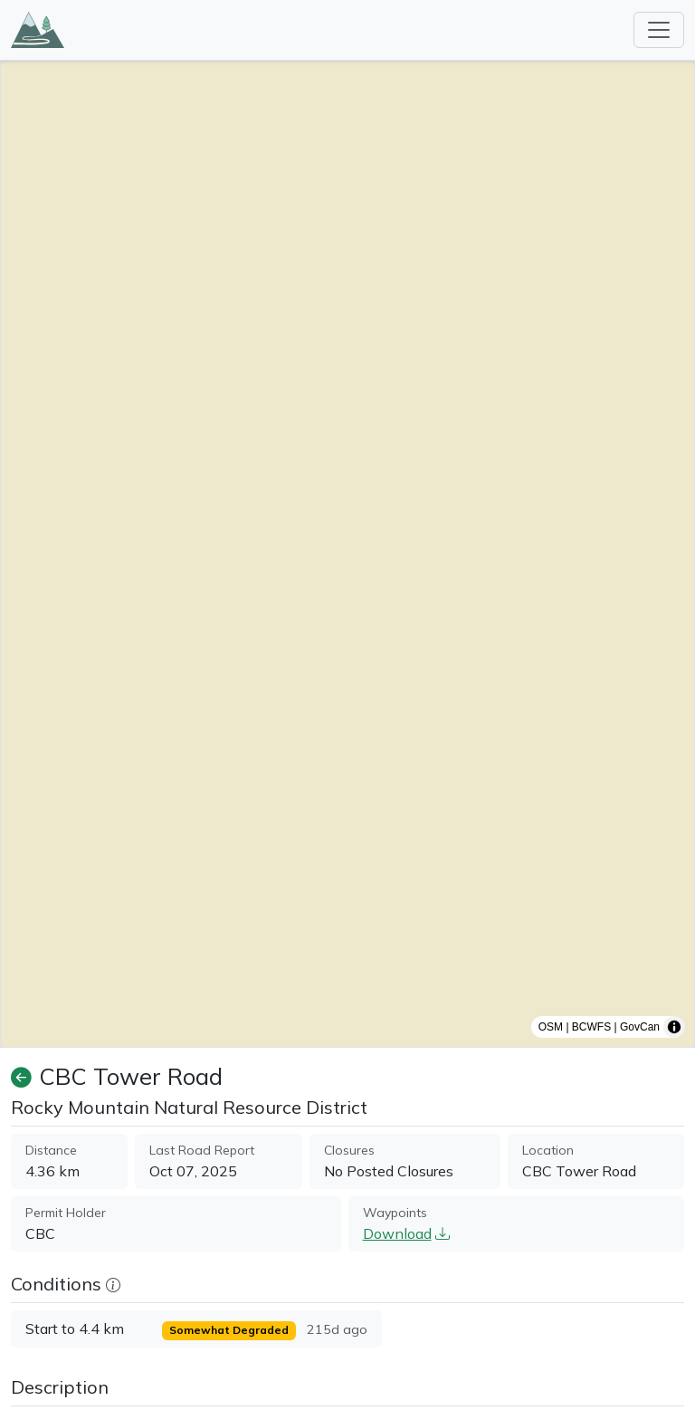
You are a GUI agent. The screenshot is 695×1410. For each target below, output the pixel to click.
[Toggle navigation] (658, 30)
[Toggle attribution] (674, 1027)
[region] (347, 554)
